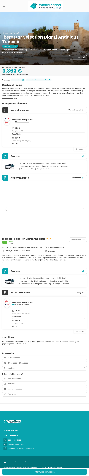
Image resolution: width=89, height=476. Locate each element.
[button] (5, 209)
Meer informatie (9, 99)
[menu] (86, 6)
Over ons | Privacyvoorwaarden (52, 467)
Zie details (80, 149)
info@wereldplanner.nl (16, 444)
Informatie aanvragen (45, 472)
